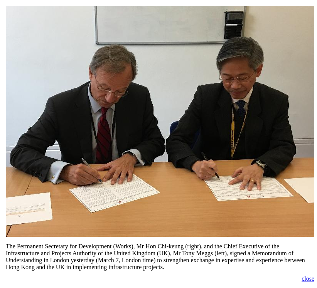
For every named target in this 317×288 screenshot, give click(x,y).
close (308, 278)
